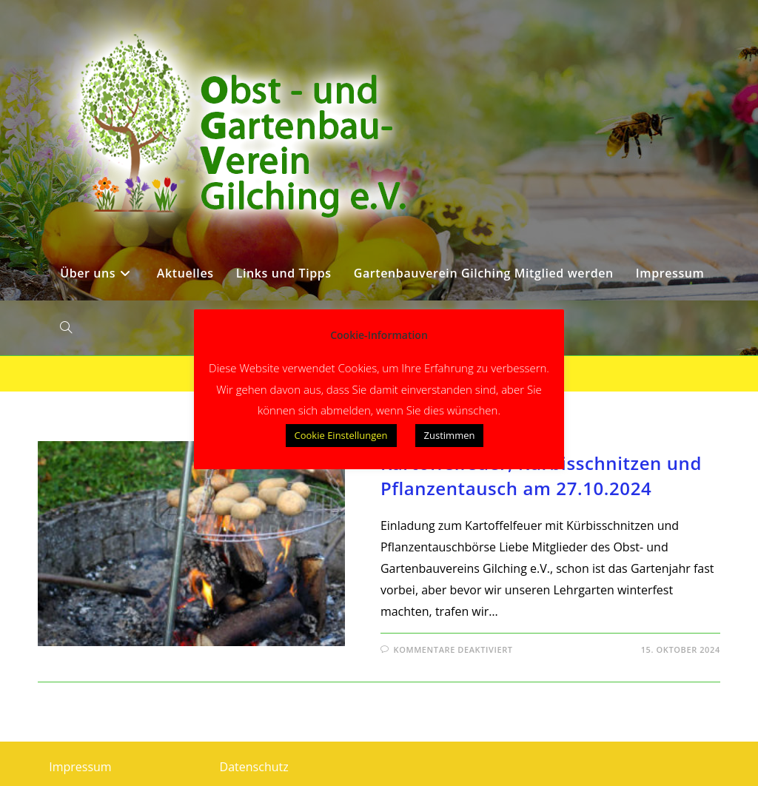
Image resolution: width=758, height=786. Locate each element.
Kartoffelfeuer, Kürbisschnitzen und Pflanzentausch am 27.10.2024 (541, 475)
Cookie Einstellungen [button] (341, 435)
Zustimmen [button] (449, 435)
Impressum (80, 767)
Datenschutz (254, 767)
